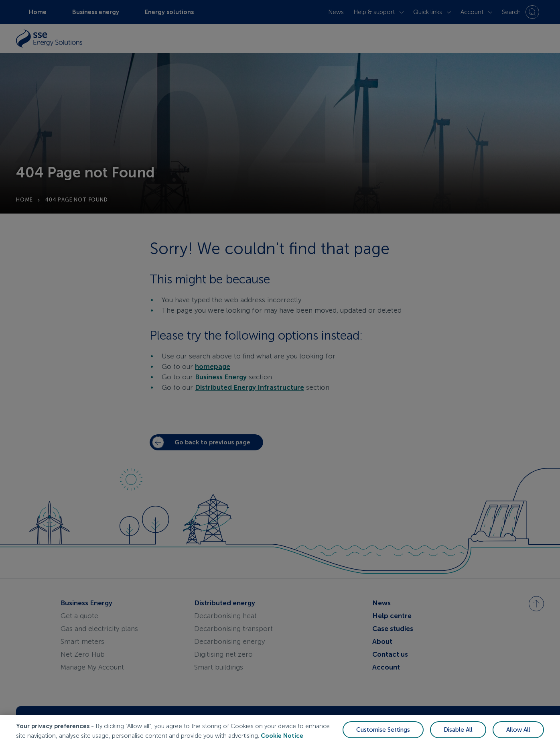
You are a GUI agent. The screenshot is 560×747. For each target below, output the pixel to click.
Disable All (458, 731)
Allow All (518, 731)
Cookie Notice (282, 737)
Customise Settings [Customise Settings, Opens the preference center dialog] (383, 731)
